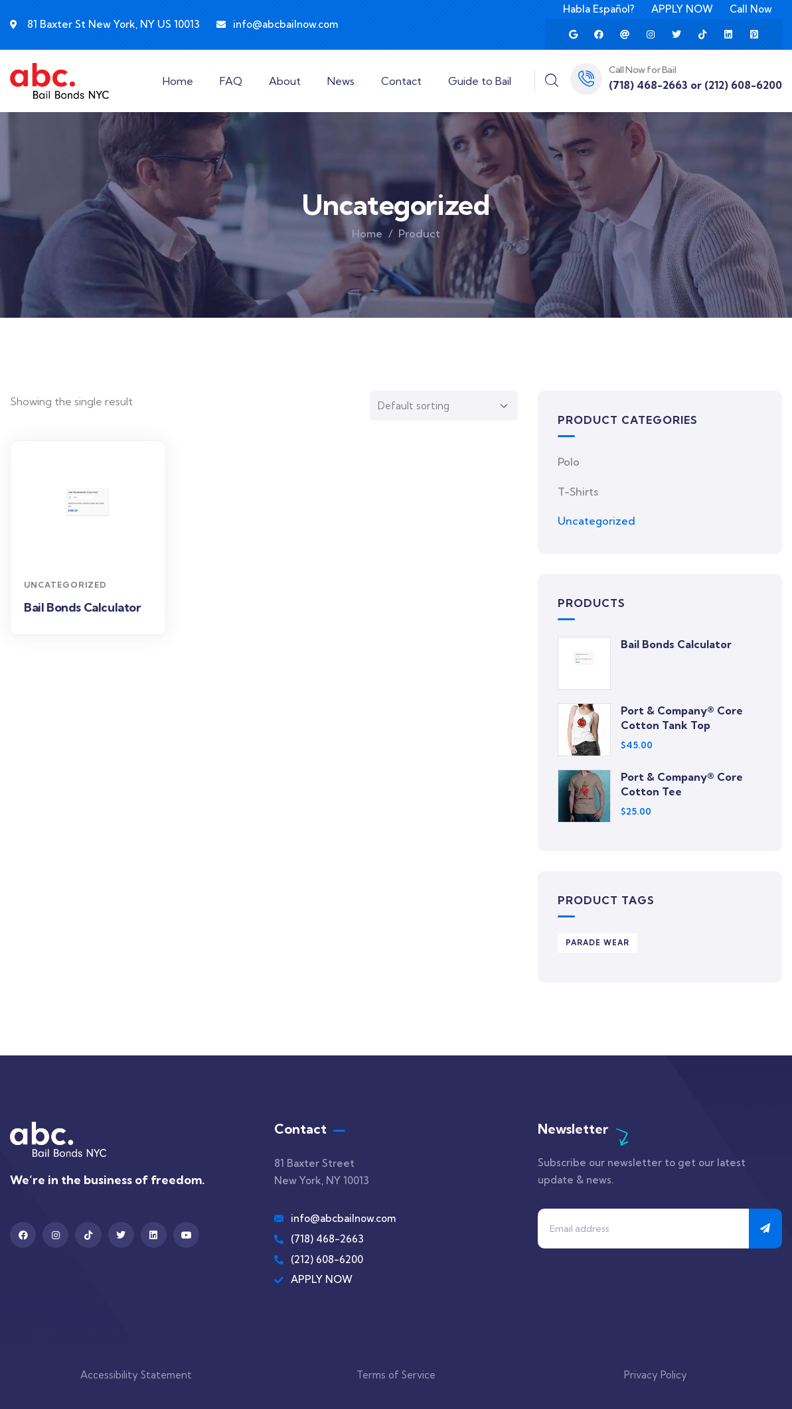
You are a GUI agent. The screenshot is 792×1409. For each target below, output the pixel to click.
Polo (569, 461)
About (285, 81)
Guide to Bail (479, 81)
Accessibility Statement (136, 1375)
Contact (401, 81)
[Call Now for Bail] (586, 79)
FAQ (231, 81)
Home (178, 81)
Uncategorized (65, 585)
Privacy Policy (655, 1375)
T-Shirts (578, 491)
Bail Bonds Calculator (82, 607)
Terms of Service (396, 1375)
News (341, 81)
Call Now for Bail (642, 70)
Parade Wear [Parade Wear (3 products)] (597, 942)
